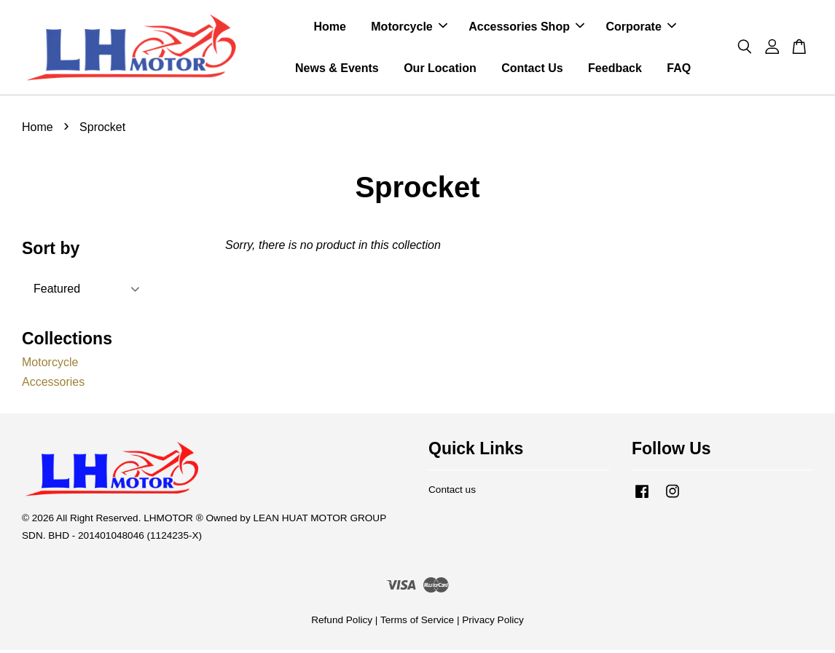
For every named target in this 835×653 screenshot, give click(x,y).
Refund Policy (341, 622)
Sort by (50, 251)
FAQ (679, 69)
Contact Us (531, 69)
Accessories (53, 385)
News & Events (337, 69)
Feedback (615, 69)
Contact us (452, 492)
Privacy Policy (493, 622)
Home (329, 28)
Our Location (440, 69)
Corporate (640, 28)
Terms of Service (417, 622)
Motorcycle (409, 28)
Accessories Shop (526, 28)
